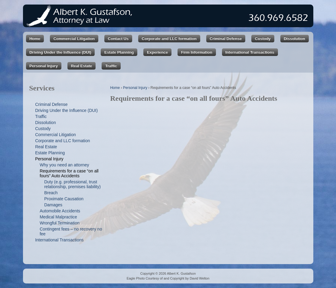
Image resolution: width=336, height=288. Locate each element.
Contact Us (118, 38)
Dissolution (294, 38)
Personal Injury (43, 66)
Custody (263, 38)
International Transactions (249, 52)
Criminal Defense (226, 38)
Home (34, 38)
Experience (157, 52)
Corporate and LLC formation (169, 38)
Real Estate (81, 66)
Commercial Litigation (74, 38)
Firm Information (196, 52)
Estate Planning (119, 52)
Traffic (111, 66)
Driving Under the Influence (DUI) (60, 52)
